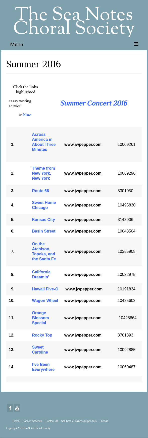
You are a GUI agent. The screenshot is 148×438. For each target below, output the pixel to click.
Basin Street (43, 231)
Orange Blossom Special (40, 318)
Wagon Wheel (45, 300)
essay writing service (20, 103)
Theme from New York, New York (43, 173)
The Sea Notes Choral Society (74, 22)
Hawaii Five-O (45, 289)
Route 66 (40, 191)
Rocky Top (42, 335)
